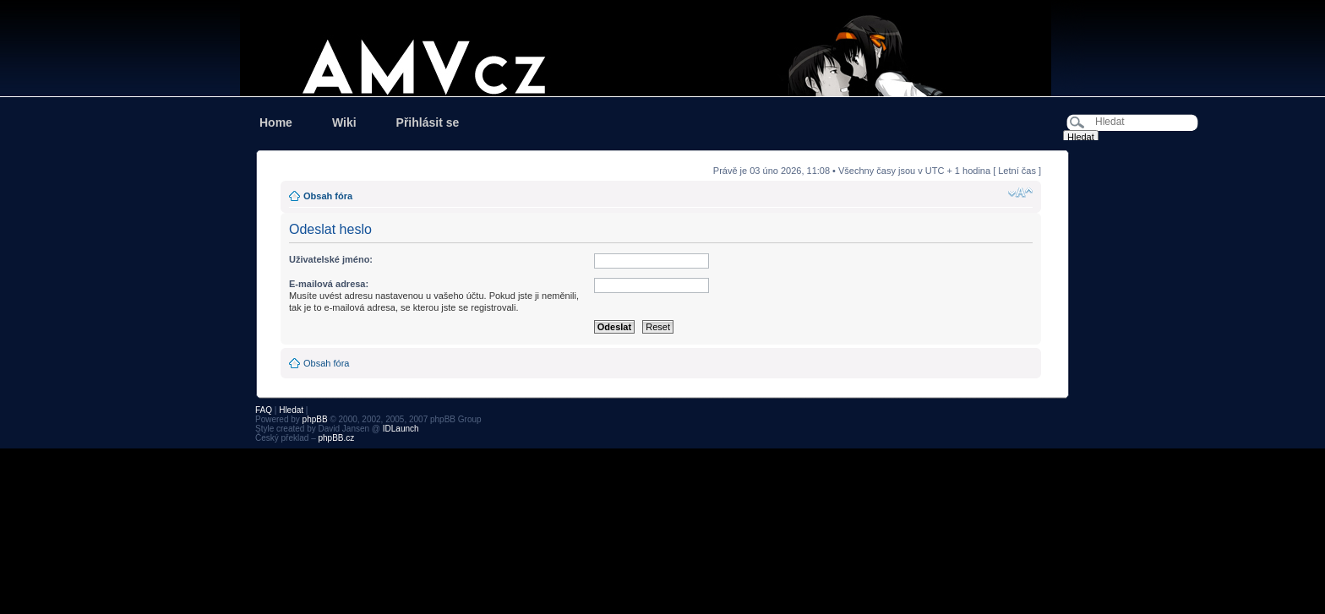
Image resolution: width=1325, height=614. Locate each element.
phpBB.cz (336, 438)
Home (275, 122)
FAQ (263, 410)
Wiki (344, 122)
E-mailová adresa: (328, 284)
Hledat (291, 410)
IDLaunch (401, 428)
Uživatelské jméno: (331, 259)
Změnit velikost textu (1020, 192)
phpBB (315, 419)
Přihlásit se (428, 122)
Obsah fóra (327, 196)
